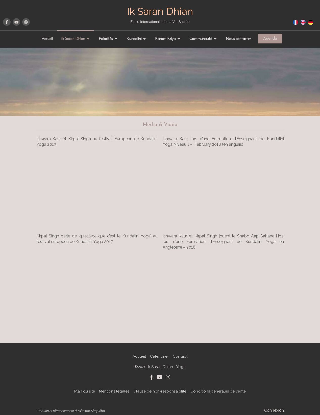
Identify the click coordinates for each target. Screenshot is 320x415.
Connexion (274, 410)
